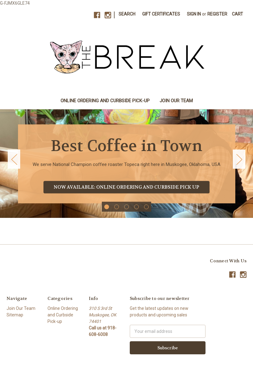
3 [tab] (126, 207)
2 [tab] (116, 207)
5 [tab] (146, 207)
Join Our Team (176, 100)
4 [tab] (136, 207)
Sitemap (15, 314)
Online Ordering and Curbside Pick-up (105, 100)
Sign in (194, 13)
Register (217, 13)
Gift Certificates (161, 13)
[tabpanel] (126, 163)
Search (127, 13)
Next (239, 159)
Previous (14, 159)
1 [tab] (106, 207)
